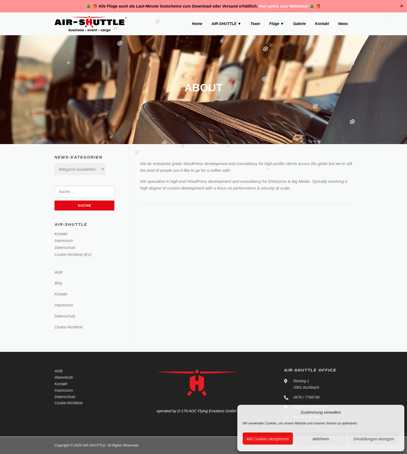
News (343, 24)
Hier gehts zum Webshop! (283, 6)
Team (255, 24)
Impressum (63, 240)
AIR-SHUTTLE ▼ (226, 24)
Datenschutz (64, 247)
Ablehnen (320, 438)
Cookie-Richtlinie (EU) (73, 254)
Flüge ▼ (276, 24)
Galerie (299, 24)
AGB (58, 272)
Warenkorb (63, 377)
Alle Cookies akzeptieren (267, 438)
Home (197, 24)
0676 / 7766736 (306, 397)
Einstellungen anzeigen (374, 438)
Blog (58, 283)
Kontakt (322, 24)
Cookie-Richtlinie (68, 327)
